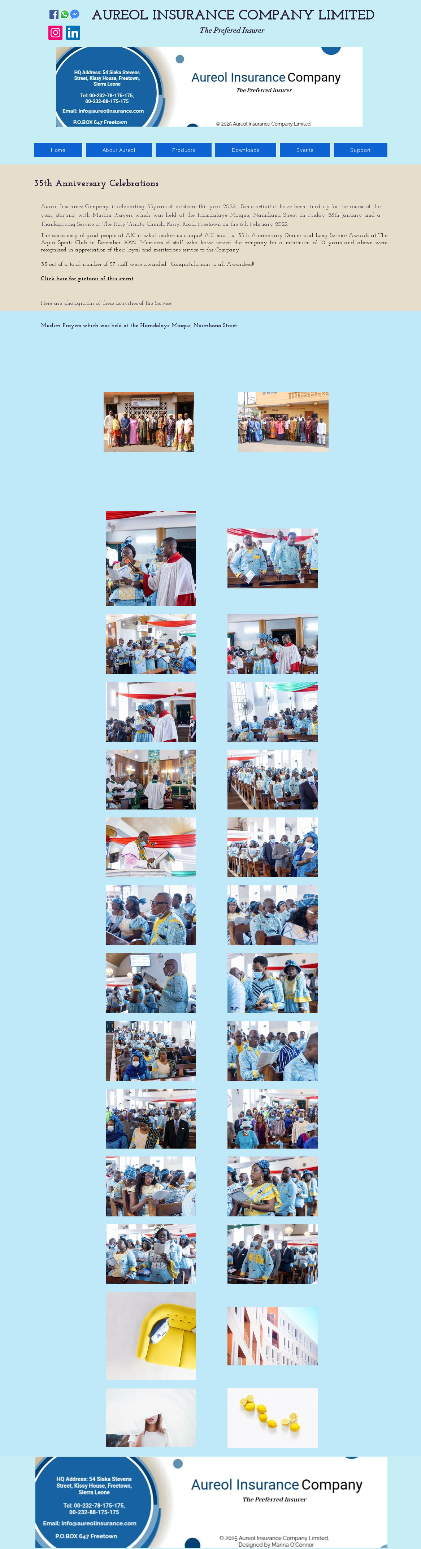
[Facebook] (53, 14)
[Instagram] (55, 33)
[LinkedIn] (73, 33)
